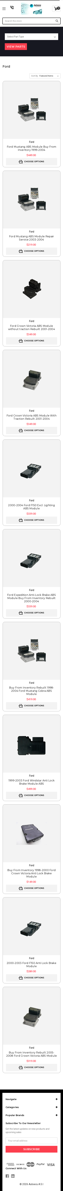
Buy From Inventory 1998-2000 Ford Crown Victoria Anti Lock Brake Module (31, 873)
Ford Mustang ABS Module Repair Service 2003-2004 (31, 238)
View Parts (16, 46)
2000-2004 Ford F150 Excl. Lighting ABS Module (31, 507)
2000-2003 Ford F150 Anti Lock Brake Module (31, 965)
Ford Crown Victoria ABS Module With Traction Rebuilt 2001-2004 (32, 417)
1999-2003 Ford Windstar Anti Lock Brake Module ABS (31, 782)
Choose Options (31, 161)
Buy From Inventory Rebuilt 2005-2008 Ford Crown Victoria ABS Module (31, 1054)
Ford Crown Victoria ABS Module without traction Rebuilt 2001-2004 (31, 327)
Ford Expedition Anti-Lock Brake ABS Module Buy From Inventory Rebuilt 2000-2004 (31, 598)
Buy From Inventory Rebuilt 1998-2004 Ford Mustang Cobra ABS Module (31, 691)
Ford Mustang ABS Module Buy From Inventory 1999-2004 (31, 148)
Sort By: (34, 76)
